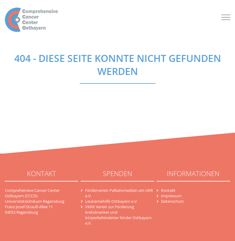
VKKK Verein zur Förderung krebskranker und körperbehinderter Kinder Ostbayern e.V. (118, 215)
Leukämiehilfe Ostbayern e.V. (111, 201)
